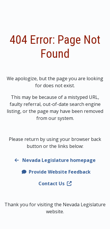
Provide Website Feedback (56, 172)
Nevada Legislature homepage (55, 160)
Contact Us (55, 183)
